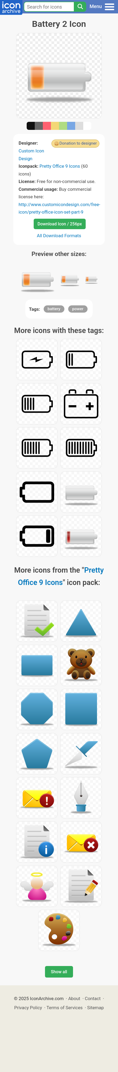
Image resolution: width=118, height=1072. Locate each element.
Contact (93, 998)
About (74, 998)
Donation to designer (78, 143)
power (77, 308)
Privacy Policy (28, 1007)
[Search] (80, 7)
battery (54, 308)
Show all (59, 971)
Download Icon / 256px (59, 223)
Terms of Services (65, 1007)
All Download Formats (59, 235)
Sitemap (95, 1007)
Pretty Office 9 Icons (60, 166)
